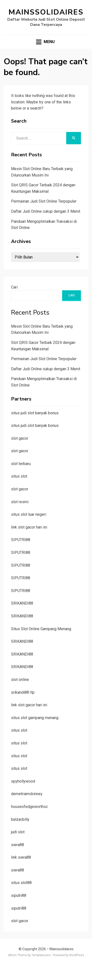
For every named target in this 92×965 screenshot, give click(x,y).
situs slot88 (21, 882)
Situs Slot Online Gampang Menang (41, 629)
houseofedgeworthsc (29, 806)
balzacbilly (20, 819)
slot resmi (19, 501)
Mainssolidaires (46, 12)
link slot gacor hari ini (29, 527)
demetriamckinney (26, 793)
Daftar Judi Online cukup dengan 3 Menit (45, 211)
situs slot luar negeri (28, 514)
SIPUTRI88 (20, 539)
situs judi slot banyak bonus (35, 413)
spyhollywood (23, 781)
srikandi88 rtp (23, 692)
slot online (20, 679)
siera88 (17, 844)
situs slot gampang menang (34, 717)
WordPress (76, 955)
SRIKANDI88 (22, 603)
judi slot (18, 832)
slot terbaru (21, 463)
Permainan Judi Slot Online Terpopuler (44, 201)
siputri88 (18, 895)
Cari (14, 287)
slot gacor (19, 438)
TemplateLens (41, 955)
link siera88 (21, 857)
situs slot (19, 476)
